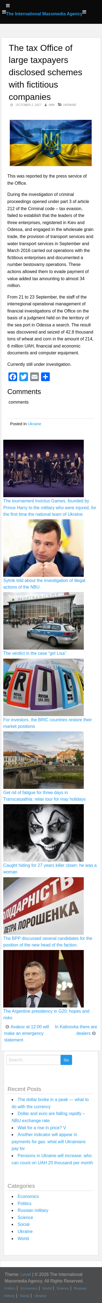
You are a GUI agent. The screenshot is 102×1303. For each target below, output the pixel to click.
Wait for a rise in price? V (42, 1127)
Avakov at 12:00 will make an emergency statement (26, 1033)
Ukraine (69, 104)
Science (25, 1217)
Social (24, 1224)
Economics (28, 1196)
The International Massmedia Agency (44, 13)
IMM (51, 104)
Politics (25, 1203)
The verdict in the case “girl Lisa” (34, 653)
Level (26, 1274)
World (23, 1238)
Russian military (33, 1210)
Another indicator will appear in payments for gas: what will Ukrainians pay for (49, 1141)
